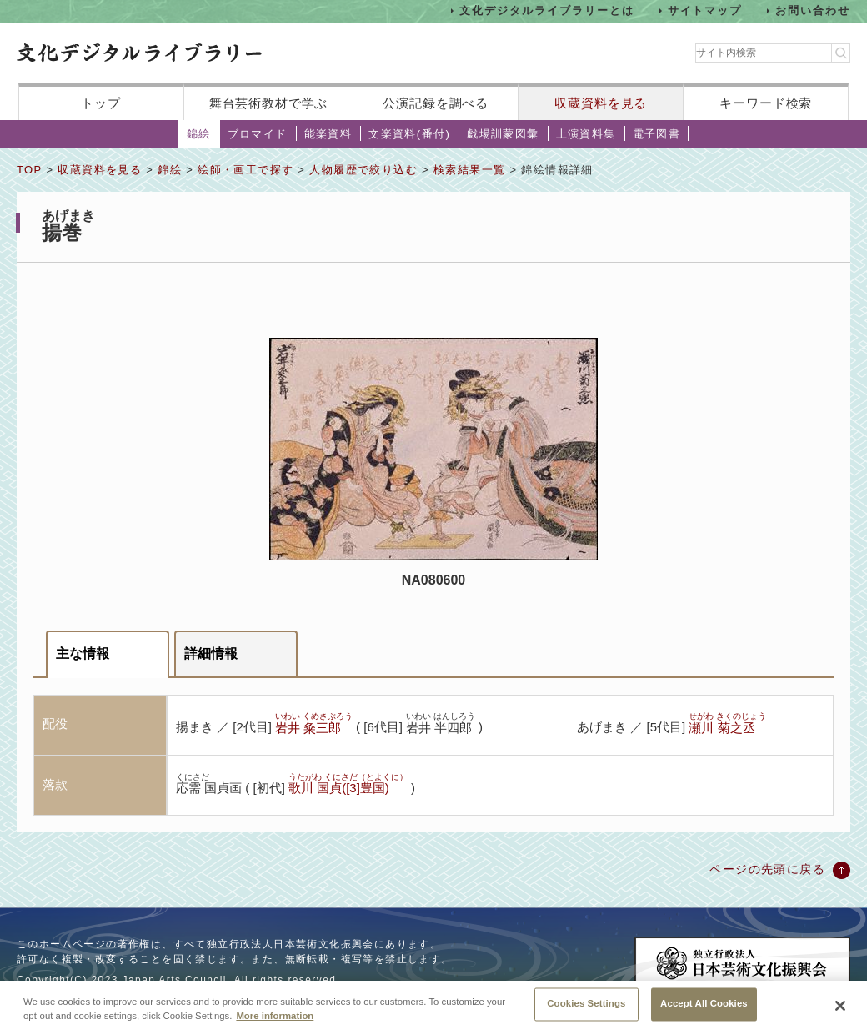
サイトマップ (705, 10)
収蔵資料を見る (600, 103)
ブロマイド (258, 134)
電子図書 (657, 134)
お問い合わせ (812, 10)
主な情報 (82, 653)
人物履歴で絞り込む (363, 169)
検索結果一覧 (469, 169)
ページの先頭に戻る (767, 869)
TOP (29, 169)
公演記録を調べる (436, 103)
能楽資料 (328, 134)
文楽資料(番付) (409, 134)
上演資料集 (586, 134)
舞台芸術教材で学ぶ (268, 103)
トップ (101, 103)
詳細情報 (211, 653)
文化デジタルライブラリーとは (546, 10)
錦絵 (199, 134)
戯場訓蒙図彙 (503, 134)
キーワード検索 (765, 103)
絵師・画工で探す (245, 169)
